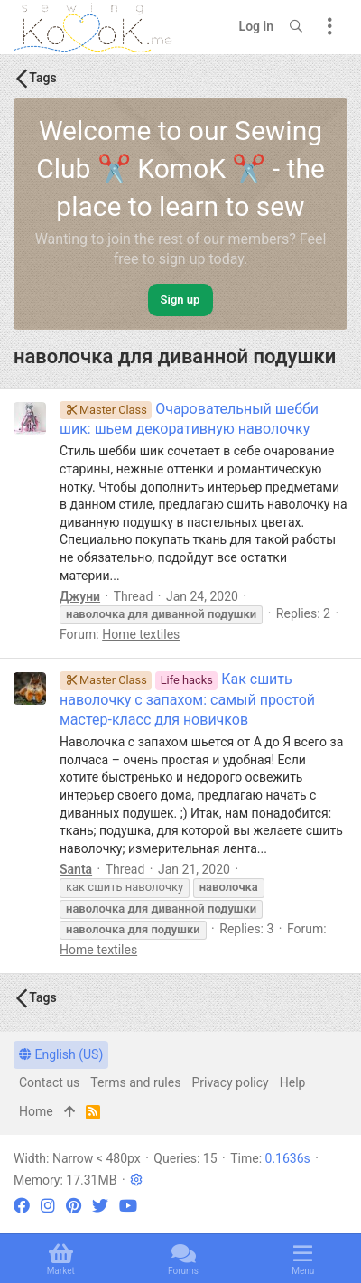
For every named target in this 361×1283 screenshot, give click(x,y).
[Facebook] (22, 1205)
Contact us (49, 1082)
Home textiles (141, 634)
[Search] (296, 27)
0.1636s (287, 1158)
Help (293, 1082)
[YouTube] (128, 1205)
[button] (136, 1180)
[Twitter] (100, 1205)
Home (36, 1111)
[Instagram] (48, 1205)
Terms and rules (135, 1082)
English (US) (61, 1054)
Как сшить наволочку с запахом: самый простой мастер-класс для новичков (187, 699)
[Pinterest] (73, 1205)
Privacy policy (229, 1082)
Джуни (80, 596)
